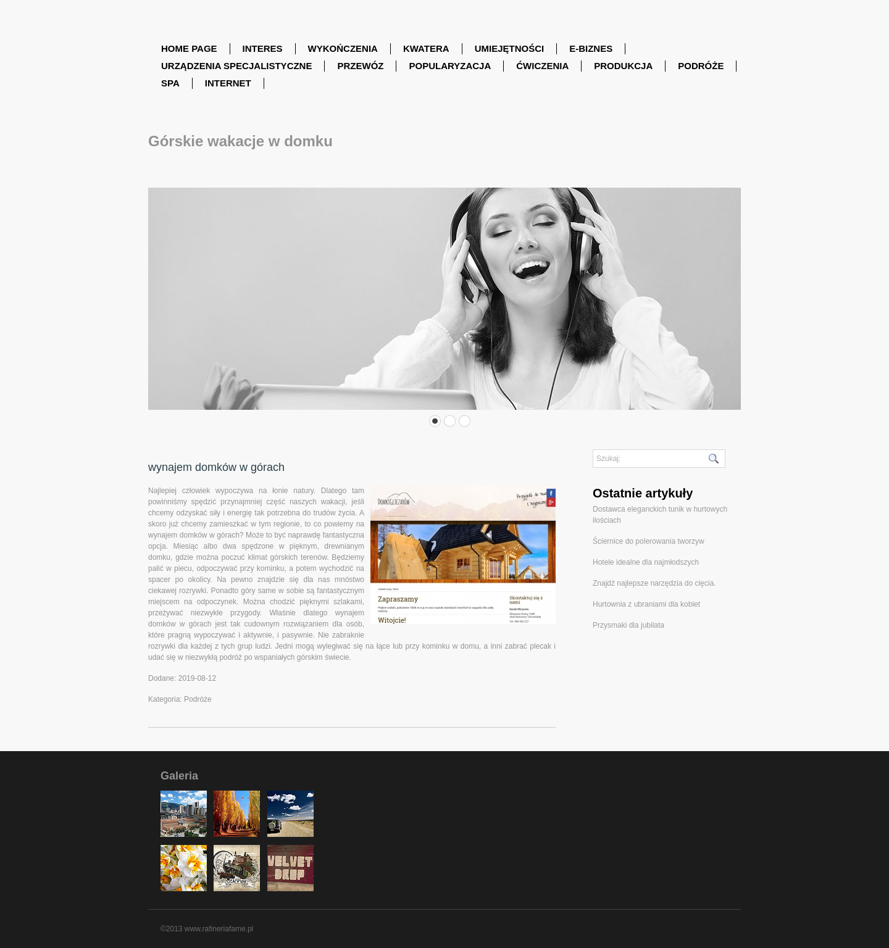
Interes (263, 48)
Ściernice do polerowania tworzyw (648, 541)
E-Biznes (590, 48)
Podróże (701, 65)
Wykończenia (343, 48)
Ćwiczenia (542, 65)
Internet (228, 83)
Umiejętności (510, 48)
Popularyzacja (450, 65)
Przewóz (360, 65)
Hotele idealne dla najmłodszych (646, 562)
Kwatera (426, 48)
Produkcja (623, 65)
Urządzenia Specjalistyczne (236, 65)
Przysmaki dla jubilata (628, 625)
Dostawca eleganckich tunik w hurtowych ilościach (660, 515)
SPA (170, 83)
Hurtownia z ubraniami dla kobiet (646, 604)
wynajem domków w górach (216, 467)
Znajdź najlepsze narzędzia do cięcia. (654, 583)
